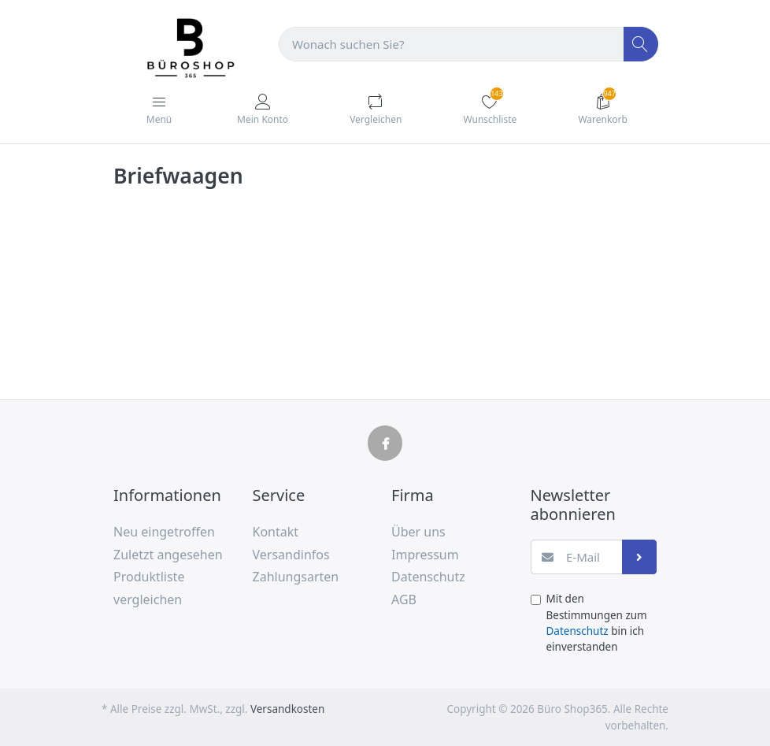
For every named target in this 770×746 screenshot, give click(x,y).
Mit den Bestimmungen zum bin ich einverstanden (596, 623)
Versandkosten (287, 709)
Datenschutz (577, 631)
